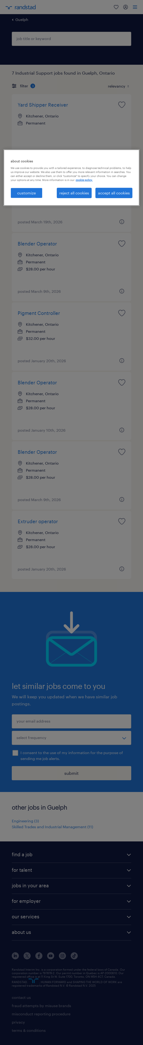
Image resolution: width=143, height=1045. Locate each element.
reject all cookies (74, 193)
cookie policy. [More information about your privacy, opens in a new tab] (84, 179)
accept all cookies (114, 193)
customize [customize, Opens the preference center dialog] (26, 193)
